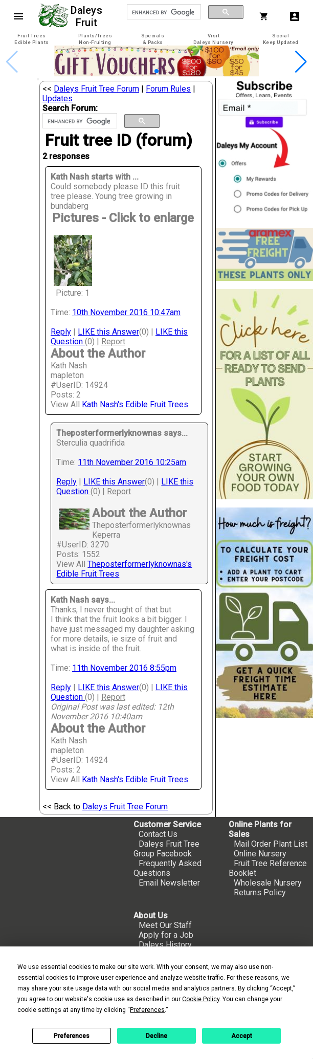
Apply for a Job (166, 935)
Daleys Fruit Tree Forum (96, 89)
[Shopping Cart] (266, 16)
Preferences (72, 1036)
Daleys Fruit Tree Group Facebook (166, 848)
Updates (57, 98)
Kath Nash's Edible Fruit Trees (135, 404)
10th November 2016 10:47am (126, 312)
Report (113, 341)
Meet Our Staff (165, 925)
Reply (61, 332)
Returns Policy (260, 892)
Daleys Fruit (88, 16)
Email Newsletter (169, 883)
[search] (163, 12)
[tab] (31, 39)
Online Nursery (260, 853)
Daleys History (165, 945)
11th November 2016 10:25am (132, 462)
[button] (156, 71)
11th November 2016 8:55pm (124, 668)
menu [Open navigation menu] (18, 16)
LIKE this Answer (108, 332)
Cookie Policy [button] (200, 999)
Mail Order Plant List (270, 844)
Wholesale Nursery (268, 883)
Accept (241, 1036)
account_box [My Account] (294, 16)
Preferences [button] (147, 1009)
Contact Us (158, 834)
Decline (156, 1036)
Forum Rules (168, 89)
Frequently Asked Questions (167, 868)
